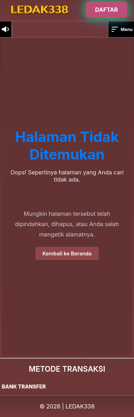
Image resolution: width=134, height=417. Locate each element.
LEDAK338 (79, 406)
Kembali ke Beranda (67, 253)
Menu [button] (121, 29)
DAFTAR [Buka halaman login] (106, 9)
